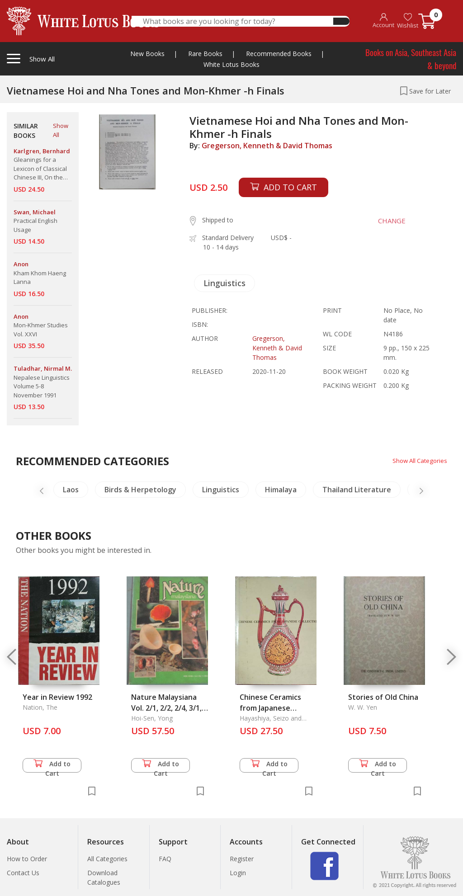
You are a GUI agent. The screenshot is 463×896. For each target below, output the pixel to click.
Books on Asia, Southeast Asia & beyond (410, 58)
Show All (60, 130)
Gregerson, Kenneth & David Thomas (267, 146)
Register (242, 858)
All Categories (107, 858)
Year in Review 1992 (57, 697)
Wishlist (407, 21)
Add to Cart (52, 766)
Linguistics (224, 283)
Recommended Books (279, 53)
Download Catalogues (103, 877)
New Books (147, 53)
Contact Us (23, 872)
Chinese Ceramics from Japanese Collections (270, 708)
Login (238, 872)
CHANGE (388, 220)
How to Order (27, 858)
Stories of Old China (383, 697)
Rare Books (205, 53)
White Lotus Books (231, 64)
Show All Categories (418, 460)
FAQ (165, 858)
